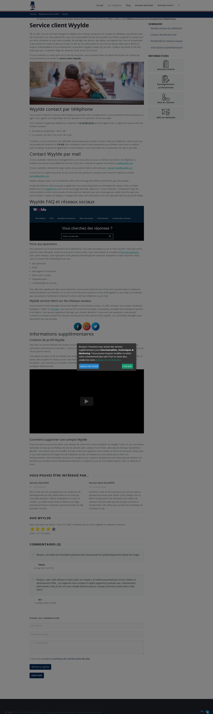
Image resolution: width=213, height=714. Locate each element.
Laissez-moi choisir (89, 366)
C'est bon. (127, 366)
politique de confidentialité (108, 360)
